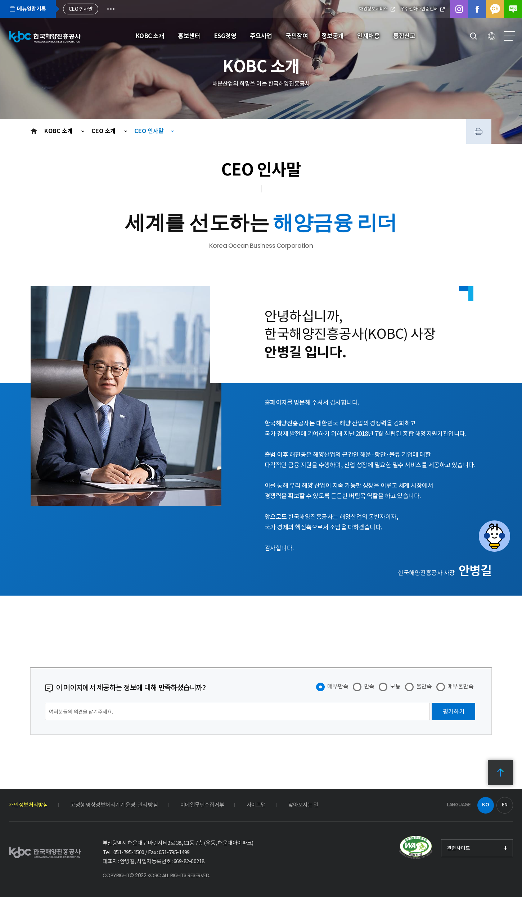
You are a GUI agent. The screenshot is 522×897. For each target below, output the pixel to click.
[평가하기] (453, 711)
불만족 (424, 686)
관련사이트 (458, 848)
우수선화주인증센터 (422, 9)
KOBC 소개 (59, 131)
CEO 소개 (104, 131)
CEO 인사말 (149, 131)
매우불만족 (460, 686)
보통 (395, 686)
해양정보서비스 (377, 9)
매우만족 (337, 686)
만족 (369, 686)
